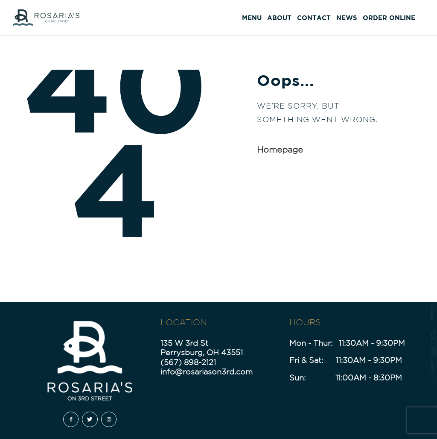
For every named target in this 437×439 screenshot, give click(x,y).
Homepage (280, 149)
